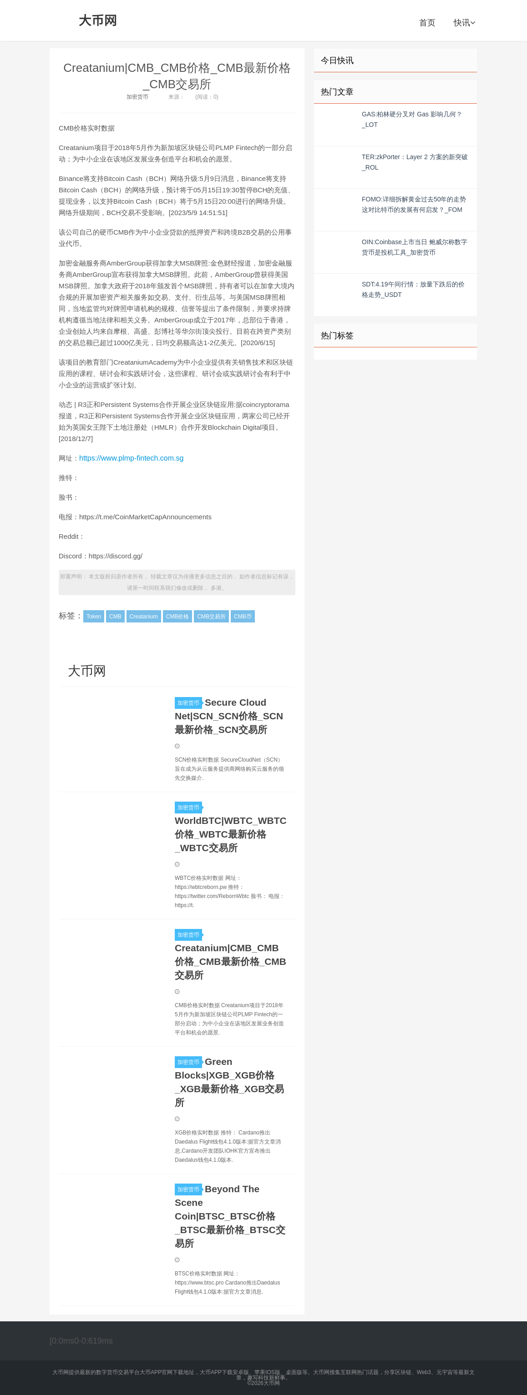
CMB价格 (177, 616)
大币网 (98, 20)
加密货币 (137, 97)
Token (93, 616)
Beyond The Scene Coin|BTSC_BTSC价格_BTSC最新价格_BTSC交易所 (230, 1216)
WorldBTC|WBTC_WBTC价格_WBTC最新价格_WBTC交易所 (231, 834)
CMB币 (243, 616)
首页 (427, 22)
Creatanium (144, 616)
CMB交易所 (211, 616)
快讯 (464, 22)
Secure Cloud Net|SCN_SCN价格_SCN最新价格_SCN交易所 (229, 716)
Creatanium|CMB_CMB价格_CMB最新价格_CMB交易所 (230, 961)
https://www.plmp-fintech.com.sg (131, 458)
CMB (115, 616)
